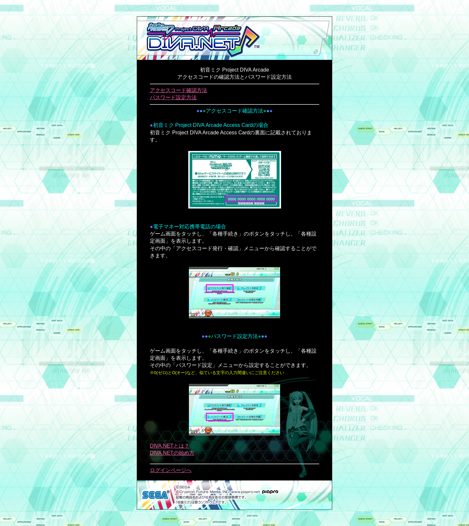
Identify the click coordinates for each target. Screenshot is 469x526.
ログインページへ (171, 470)
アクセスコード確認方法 (178, 90)
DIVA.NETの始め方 (172, 453)
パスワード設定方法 (173, 97)
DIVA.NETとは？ (169, 446)
